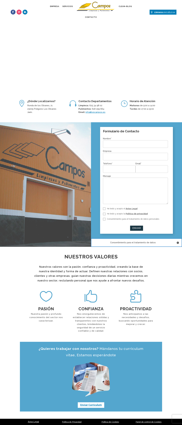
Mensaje (107, 176)
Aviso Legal (131, 208)
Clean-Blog (125, 6)
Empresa (54, 6)
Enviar (136, 228)
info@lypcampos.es (95, 112)
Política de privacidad (137, 213)
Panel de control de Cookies (149, 421)
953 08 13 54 (163, 12)
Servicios (67, 6)
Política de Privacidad (71, 421)
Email (138, 163)
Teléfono (107, 163)
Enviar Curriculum (91, 405)
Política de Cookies (110, 421)
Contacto (91, 17)
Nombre (107, 138)
